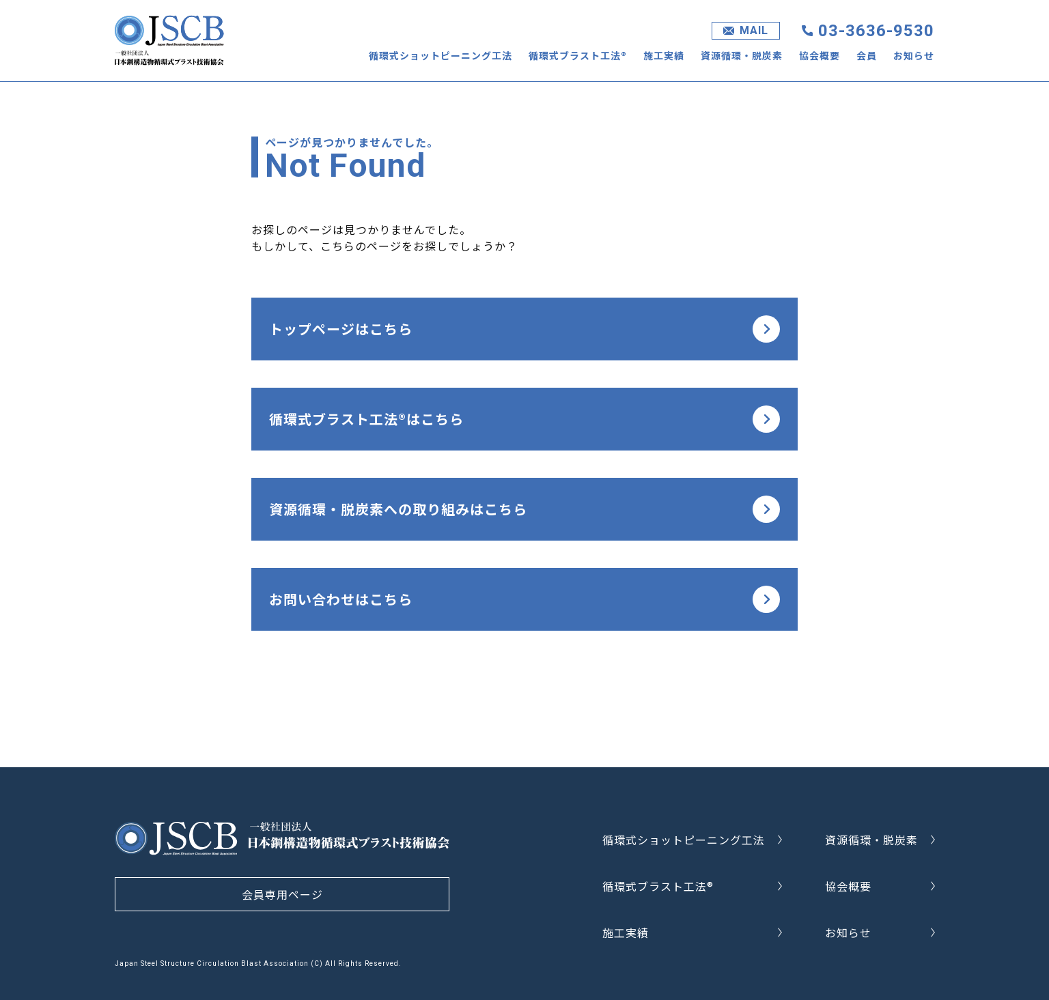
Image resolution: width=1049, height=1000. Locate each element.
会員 (866, 55)
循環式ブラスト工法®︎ (578, 55)
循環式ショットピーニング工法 (440, 55)
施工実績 (663, 55)
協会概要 (819, 55)
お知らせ (913, 55)
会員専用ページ (282, 894)
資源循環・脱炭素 (742, 55)
